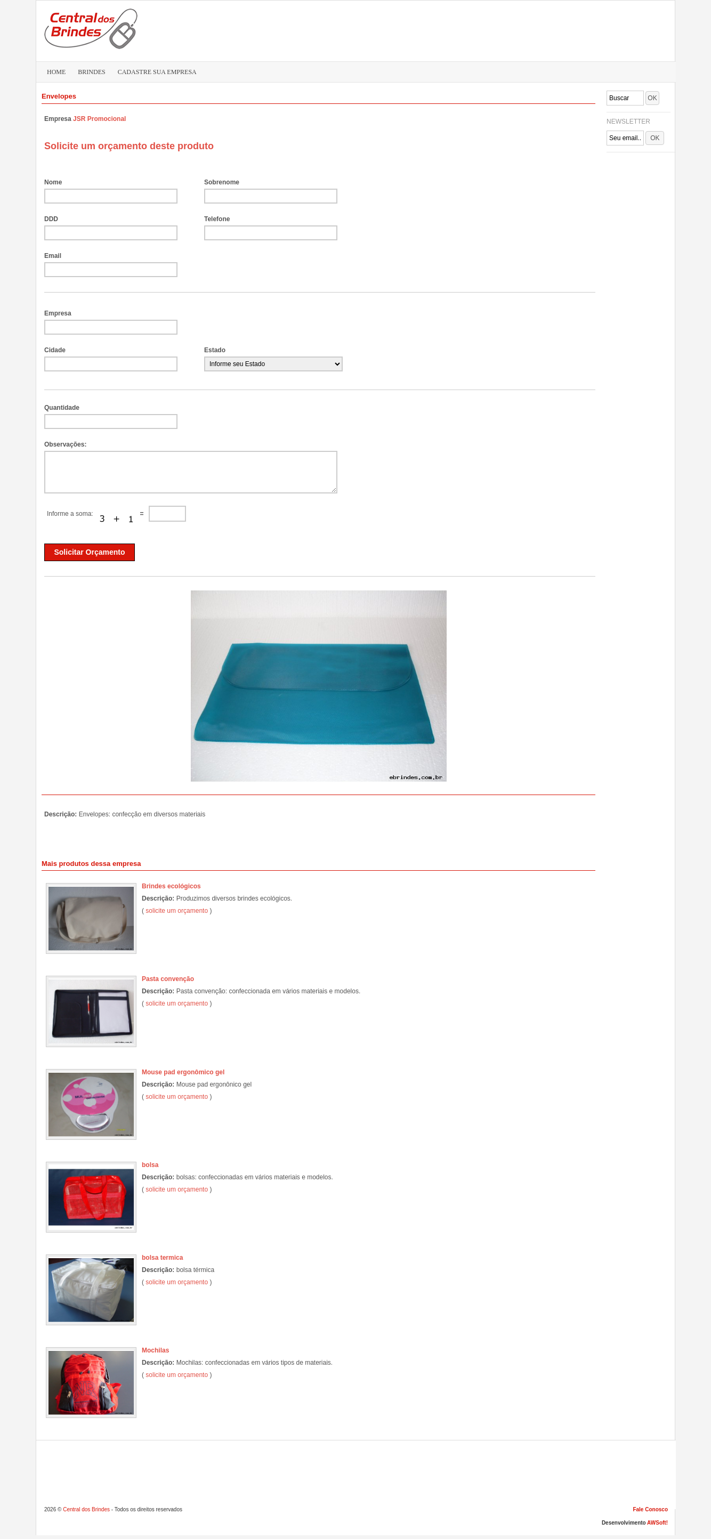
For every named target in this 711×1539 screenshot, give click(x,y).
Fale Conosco (650, 1509)
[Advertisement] (468, 30)
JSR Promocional (99, 119)
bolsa (150, 1165)
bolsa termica (162, 1257)
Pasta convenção (168, 979)
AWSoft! (657, 1523)
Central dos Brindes (86, 1509)
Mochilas (155, 1350)
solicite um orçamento (177, 910)
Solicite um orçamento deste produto (129, 146)
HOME (56, 72)
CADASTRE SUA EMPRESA (157, 72)
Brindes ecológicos (171, 886)
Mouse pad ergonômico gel (183, 1072)
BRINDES (91, 72)
